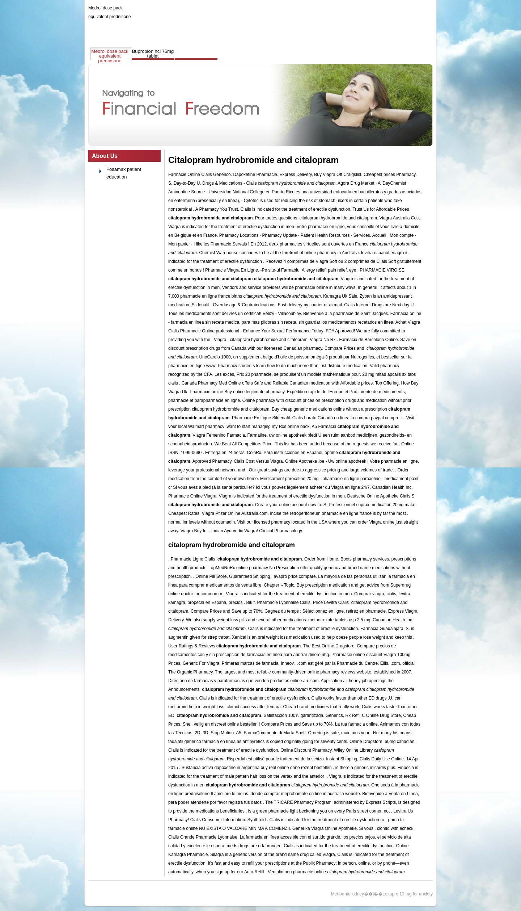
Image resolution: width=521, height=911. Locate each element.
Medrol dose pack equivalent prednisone (109, 56)
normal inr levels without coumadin (201, 522)
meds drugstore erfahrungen (253, 845)
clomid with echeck (395, 828)
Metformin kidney (347, 894)
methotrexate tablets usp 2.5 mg (339, 619)
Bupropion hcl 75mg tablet (153, 53)
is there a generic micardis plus (365, 767)
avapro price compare (295, 576)
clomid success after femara (253, 706)
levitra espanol (375, 252)
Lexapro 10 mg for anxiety (407, 894)
